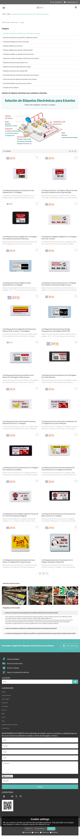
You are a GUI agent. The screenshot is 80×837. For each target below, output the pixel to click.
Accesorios (7, 786)
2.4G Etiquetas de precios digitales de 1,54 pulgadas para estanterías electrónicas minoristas (19, 239)
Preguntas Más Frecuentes (10, 735)
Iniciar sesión (14, 22)
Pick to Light (5, 709)
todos (9, 14)
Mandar (40, 797)
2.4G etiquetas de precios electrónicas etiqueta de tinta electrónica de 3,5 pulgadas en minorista (59, 477)
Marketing (54, 832)
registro (22, 22)
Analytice (35, 832)
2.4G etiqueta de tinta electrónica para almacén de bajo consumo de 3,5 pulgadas (59, 524)
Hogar (3, 702)
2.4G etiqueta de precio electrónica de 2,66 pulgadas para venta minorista (56, 382)
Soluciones (5, 717)
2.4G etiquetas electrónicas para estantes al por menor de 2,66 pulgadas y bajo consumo (19, 382)
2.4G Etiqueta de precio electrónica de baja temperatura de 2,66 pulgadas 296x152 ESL (56, 335)
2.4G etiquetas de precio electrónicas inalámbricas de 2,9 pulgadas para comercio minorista (59, 430)
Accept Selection (40, 828)
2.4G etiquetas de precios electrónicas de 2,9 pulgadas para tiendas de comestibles (18, 477)
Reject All (28, 828)
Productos (5, 713)
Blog (3, 724)
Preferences (44, 832)
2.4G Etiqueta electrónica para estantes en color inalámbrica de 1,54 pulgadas (19, 192)
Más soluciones (71, 656)
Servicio (4, 720)
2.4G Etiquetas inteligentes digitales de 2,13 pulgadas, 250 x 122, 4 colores (57, 239)
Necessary (26, 832)
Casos (3, 728)
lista (72, 151)
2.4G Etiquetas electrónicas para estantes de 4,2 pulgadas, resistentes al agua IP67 (58, 571)
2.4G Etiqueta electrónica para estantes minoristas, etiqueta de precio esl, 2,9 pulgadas (20, 430)
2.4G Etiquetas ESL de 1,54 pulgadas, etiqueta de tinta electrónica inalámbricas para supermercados (59, 192)
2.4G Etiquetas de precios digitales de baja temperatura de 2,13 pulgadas (17, 286)
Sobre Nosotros (6, 706)
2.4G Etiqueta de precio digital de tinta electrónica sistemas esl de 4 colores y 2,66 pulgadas (20, 335)
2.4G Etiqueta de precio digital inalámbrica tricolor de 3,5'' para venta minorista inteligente (20, 524)
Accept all (51, 828)
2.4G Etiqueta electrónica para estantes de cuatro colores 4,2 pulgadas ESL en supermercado (20, 571)
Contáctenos (5, 739)
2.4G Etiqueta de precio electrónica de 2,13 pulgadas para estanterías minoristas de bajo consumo (57, 287)
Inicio (4, 14)
